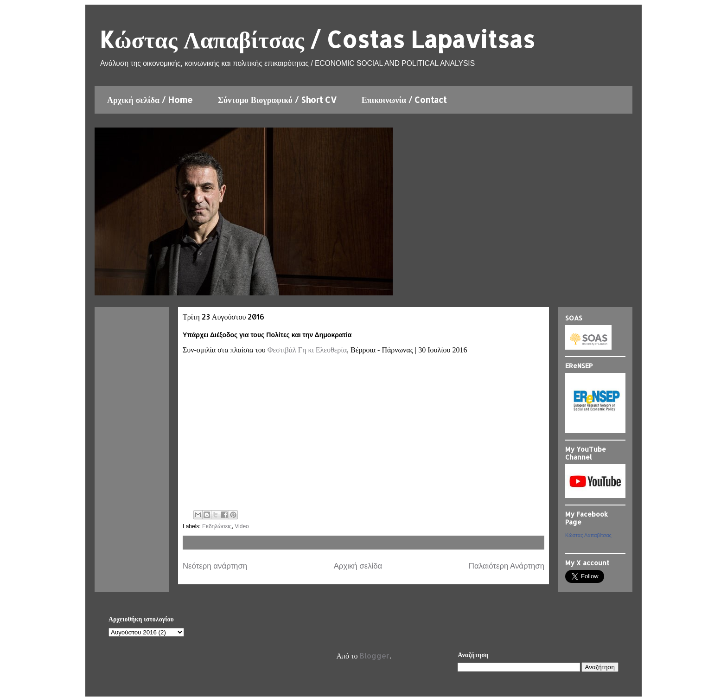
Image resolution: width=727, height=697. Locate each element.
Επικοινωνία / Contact (404, 99)
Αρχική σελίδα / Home (150, 99)
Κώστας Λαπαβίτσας (588, 535)
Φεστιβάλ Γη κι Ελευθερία (307, 350)
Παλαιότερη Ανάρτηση (506, 566)
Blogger (374, 655)
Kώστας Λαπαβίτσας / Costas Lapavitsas (317, 39)
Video (242, 526)
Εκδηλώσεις (217, 526)
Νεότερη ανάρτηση (215, 566)
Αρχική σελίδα (358, 566)
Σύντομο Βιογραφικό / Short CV (277, 99)
